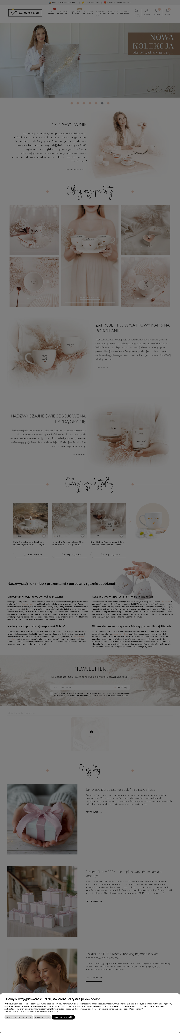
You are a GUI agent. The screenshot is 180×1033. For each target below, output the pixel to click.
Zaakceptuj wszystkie (63, 1017)
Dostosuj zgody (42, 1017)
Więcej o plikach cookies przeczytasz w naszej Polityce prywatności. (32, 1011)
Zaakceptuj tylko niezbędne (18, 1017)
